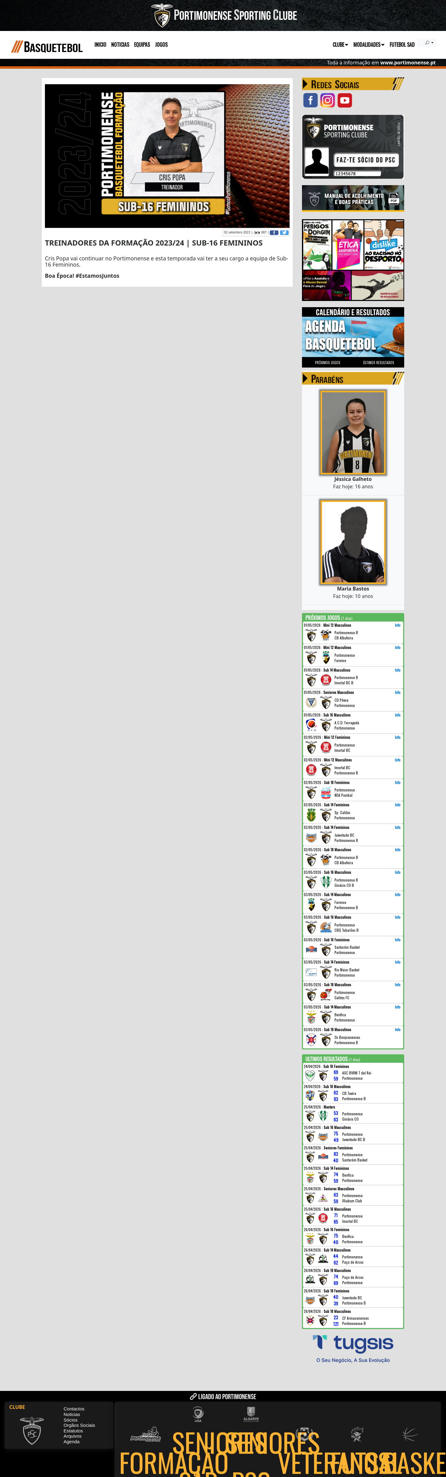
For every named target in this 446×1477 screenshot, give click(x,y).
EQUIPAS (142, 44)
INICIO (100, 44)
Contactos (74, 1408)
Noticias (71, 1414)
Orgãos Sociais (79, 1425)
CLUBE (340, 44)
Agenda (71, 1441)
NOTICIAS (120, 44)
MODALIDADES (369, 44)
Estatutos (73, 1430)
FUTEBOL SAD (402, 44)
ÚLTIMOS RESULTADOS (378, 362)
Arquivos (72, 1436)
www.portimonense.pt (408, 62)
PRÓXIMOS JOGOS (327, 362)
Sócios (70, 1419)
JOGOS (161, 44)
